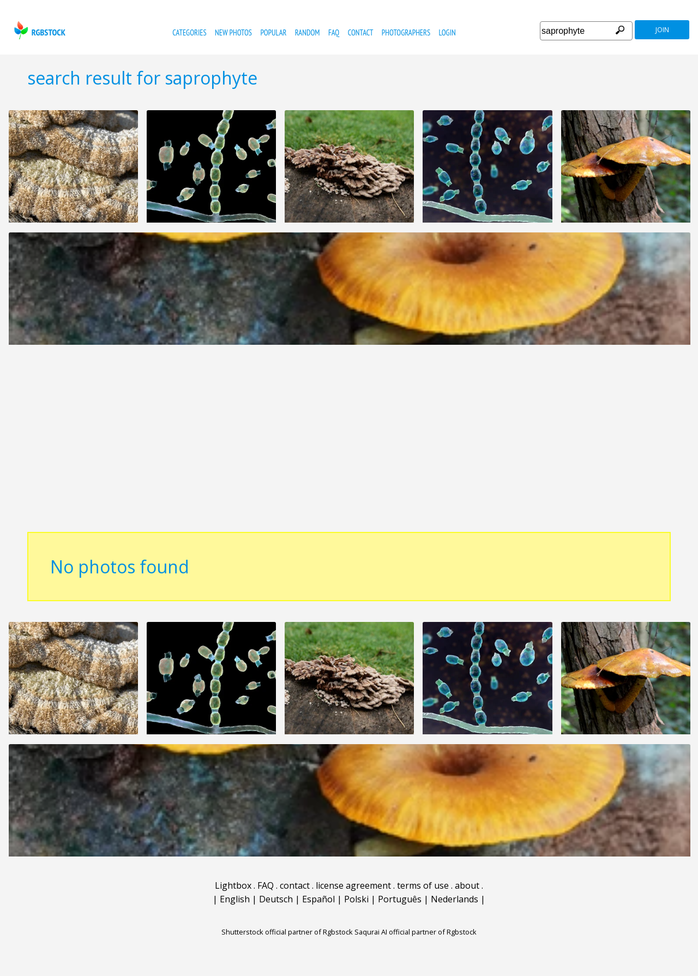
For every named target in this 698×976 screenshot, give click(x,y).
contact (361, 32)
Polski (356, 899)
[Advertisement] (349, 444)
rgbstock (38, 30)
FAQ (333, 32)
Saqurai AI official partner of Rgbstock (415, 932)
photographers (406, 32)
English (235, 899)
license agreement (353, 885)
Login (447, 32)
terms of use (423, 885)
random (307, 32)
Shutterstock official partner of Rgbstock (287, 932)
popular (273, 32)
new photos (233, 32)
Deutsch (276, 899)
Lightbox (233, 885)
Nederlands (454, 899)
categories (189, 32)
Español (318, 899)
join (662, 29)
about (467, 885)
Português (400, 899)
